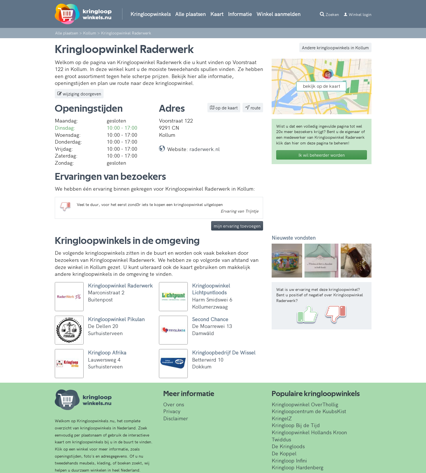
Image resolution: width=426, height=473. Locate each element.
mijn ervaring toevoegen (237, 226)
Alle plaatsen (190, 13)
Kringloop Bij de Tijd (296, 425)
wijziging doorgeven (79, 94)
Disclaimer (175, 418)
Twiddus (281, 439)
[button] (279, 261)
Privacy (171, 411)
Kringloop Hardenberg (297, 467)
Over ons (173, 404)
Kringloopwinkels (150, 13)
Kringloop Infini (289, 460)
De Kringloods (288, 446)
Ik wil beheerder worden (321, 155)
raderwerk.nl (204, 148)
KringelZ (282, 418)
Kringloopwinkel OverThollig (305, 404)
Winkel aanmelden (278, 13)
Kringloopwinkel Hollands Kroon (309, 432)
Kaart (216, 13)
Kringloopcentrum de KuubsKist (309, 411)
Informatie (240, 13)
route (253, 108)
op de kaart (224, 108)
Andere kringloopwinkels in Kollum (335, 47)
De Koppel (284, 453)
